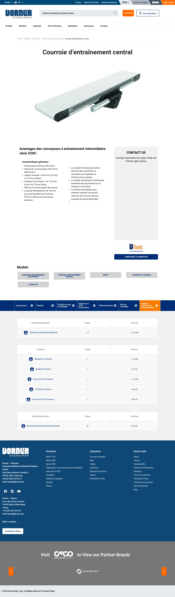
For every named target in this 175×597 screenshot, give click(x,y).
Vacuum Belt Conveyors (43, 379)
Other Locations (9, 522)
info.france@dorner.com (13, 514)
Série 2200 (50, 460)
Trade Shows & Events (143, 482)
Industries (37, 26)
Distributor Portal (97, 478)
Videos (93, 464)
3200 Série (36, 39)
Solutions (23, 26)
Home (19, 39)
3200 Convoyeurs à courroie (52, 39)
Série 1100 (50, 457)
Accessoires (21, 306)
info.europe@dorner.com (13, 482)
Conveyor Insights (97, 457)
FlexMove (50, 475)
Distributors (73, 26)
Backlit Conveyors (43, 369)
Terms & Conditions (142, 475)
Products (27, 39)
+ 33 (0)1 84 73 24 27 (11, 511)
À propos (104, 26)
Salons (93, 475)
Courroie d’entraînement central (69, 276)
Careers (78, 2)
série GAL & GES (53, 471)
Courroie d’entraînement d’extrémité (33, 276)
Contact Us (128, 13)
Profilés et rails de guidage (64, 306)
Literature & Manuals (109, 2)
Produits (8, 26)
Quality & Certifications (143, 468)
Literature (94, 468)
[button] (11, 571)
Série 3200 (50, 464)
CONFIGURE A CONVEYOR (136, 257)
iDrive (105, 275)
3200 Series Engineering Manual (43, 332)
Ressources (89, 26)
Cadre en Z (33, 284)
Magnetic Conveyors (43, 359)
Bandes (40, 306)
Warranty (137, 471)
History (137, 460)
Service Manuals (141, 486)
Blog (92, 460)
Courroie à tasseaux (141, 275)
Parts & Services (54, 26)
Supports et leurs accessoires (84, 306)
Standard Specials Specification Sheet (43, 426)
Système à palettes (54, 478)
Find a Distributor (148, 13)
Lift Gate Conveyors (43, 389)
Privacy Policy (49, 591)
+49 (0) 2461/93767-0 (12, 479)
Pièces (49, 486)
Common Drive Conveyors (43, 399)
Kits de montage (124, 306)
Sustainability (139, 464)
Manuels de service (98, 471)
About (136, 457)
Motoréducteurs (106, 306)
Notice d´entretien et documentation (147, 306)
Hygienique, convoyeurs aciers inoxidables (64, 468)
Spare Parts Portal (91, 2)
